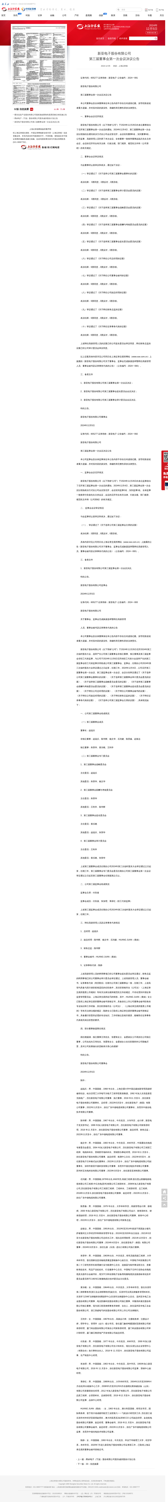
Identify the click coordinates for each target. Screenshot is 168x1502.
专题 (150, 15)
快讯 (15, 15)
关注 (162, 15)
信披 (101, 15)
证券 (40, 15)
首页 (3, 15)
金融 (52, 15)
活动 (137, 15)
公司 (64, 15)
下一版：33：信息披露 (88, 1464)
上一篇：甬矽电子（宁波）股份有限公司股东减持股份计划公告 (106, 1459)
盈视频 (89, 15)
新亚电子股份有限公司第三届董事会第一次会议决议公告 (37, 122)
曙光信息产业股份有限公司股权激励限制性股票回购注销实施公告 (40, 115)
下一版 (62, 109)
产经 (76, 15)
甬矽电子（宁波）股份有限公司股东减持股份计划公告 (36, 118)
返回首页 (100, 38)
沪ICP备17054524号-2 (84, 1496)
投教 (125, 15)
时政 (28, 15)
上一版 (56, 109)
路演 (113, 15)
